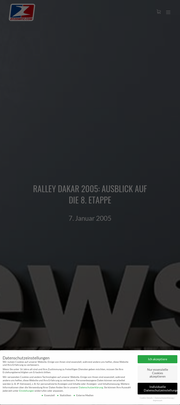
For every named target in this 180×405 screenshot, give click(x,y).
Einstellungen (26, 389)
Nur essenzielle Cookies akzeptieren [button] (157, 371)
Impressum (157, 399)
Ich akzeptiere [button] (157, 358)
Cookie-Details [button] (146, 397)
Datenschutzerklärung (91, 386)
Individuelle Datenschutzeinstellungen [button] (160, 387)
